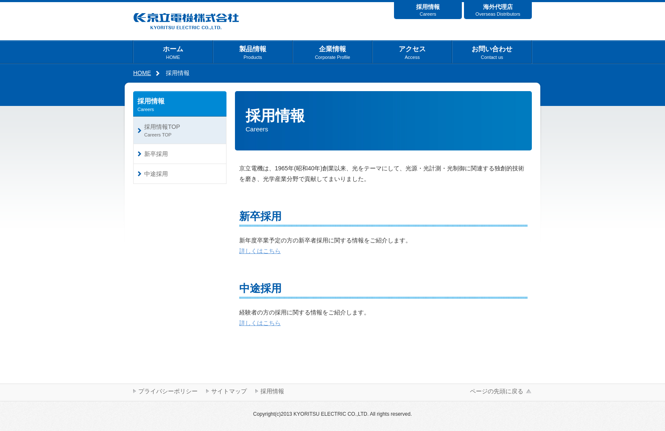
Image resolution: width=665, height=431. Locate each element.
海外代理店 (497, 10)
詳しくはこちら (260, 250)
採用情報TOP (182, 130)
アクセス (412, 52)
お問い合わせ (492, 52)
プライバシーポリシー (168, 391)
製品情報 (252, 52)
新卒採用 (156, 153)
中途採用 (156, 173)
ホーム (173, 52)
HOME (142, 73)
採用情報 (428, 10)
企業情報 (332, 52)
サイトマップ (229, 391)
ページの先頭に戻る (496, 391)
